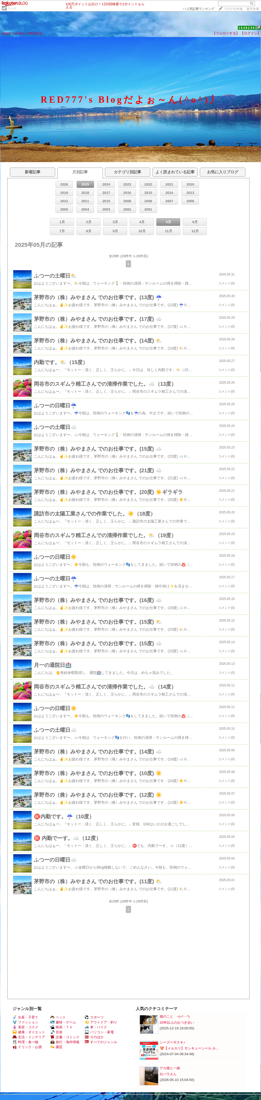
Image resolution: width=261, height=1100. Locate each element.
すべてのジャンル (101, 1042)
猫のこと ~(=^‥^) (175, 1016)
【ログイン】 (250, 33)
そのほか (94, 1037)
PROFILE (35, 33)
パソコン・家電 (99, 1032)
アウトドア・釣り (101, 1022)
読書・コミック (64, 1037)
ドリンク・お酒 (27, 1047)
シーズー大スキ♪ (172, 1042)
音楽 (56, 1032)
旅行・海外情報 (64, 1042)
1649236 (246, 28)
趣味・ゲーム (63, 1022)
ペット (12, 8)
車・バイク (96, 1027)
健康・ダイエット (29, 1032)
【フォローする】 (225, 33)
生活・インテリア (29, 1037)
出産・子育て (25, 1017)
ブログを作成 (233, 9)
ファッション (25, 1022)
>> (198, 9)
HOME (6, 33)
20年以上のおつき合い (177, 1022)
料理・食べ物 (25, 1042)
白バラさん (168, 1074)
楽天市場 (252, 9)
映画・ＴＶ (61, 1027)
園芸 (56, 1047)
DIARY (20, 33)
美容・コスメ (25, 1027)
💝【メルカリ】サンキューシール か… (189, 1048)
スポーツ (94, 1017)
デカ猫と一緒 (170, 1068)
